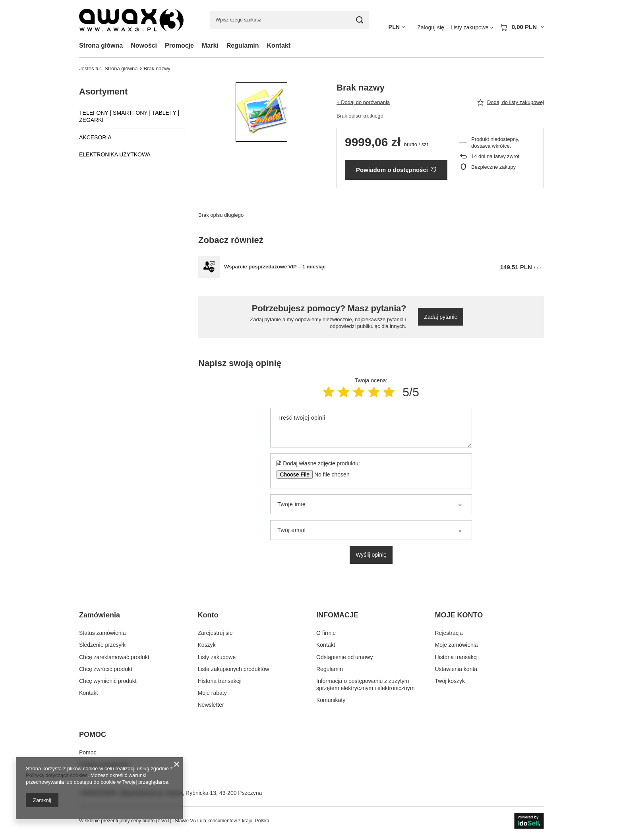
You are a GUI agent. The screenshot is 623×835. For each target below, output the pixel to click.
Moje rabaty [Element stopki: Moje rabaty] (212, 693)
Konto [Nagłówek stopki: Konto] (208, 615)
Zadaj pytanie (440, 317)
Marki (210, 45)
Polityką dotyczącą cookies (56, 775)
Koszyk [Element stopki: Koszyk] (207, 645)
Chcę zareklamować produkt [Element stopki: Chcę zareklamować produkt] (114, 657)
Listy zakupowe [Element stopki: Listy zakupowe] (217, 657)
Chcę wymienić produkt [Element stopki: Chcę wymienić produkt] (108, 681)
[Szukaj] (360, 20)
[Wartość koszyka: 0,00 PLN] (522, 27)
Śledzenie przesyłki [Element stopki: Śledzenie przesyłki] (103, 645)
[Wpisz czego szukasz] (289, 20)
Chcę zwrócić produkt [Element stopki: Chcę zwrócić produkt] (105, 669)
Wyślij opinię (371, 555)
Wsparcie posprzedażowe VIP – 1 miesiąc (275, 267)
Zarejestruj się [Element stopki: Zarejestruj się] (215, 633)
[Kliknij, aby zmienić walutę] (397, 27)
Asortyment (103, 91)
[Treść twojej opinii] (371, 427)
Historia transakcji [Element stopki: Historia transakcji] (220, 681)
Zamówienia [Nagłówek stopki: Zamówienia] (99, 615)
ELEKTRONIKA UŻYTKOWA (115, 154)
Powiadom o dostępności (396, 169)
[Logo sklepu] (131, 20)
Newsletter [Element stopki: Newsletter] (211, 705)
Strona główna (101, 45)
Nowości (144, 45)
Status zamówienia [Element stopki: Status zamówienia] (102, 633)
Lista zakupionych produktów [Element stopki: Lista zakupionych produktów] (233, 669)
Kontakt (279, 45)
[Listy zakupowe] (472, 27)
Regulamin (242, 45)
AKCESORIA (95, 137)
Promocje (179, 45)
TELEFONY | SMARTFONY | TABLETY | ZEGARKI (129, 116)
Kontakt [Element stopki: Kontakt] (88, 693)
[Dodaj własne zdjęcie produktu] (329, 474)
